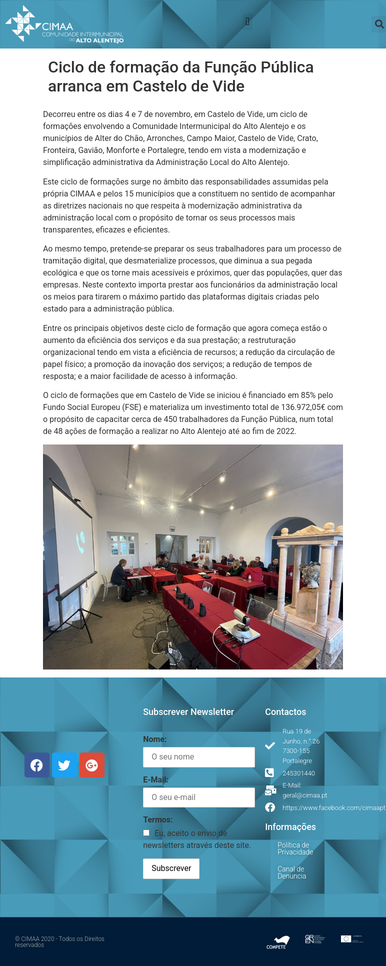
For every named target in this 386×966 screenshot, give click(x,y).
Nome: (154, 739)
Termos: (157, 819)
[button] (247, 22)
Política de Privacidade (295, 848)
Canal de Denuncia (292, 872)
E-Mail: (155, 779)
